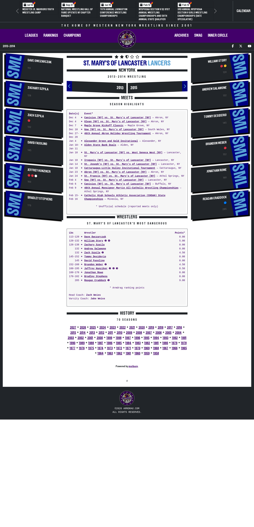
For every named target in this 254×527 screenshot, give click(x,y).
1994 (156, 391)
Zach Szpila (36, 115)
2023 (113, 381)
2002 (81, 391)
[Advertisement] (34, 250)
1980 (165, 397)
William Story (93, 294)
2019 (151, 381)
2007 (149, 386)
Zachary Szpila (38, 88)
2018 (160, 381)
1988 (91, 397)
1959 (147, 407)
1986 (109, 397)
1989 (82, 397)
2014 (83, 386)
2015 (133, 88)
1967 (165, 402)
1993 (165, 391)
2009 (129, 386)
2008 (139, 386)
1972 (119, 402)
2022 (122, 381)
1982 (147, 397)
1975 (91, 402)
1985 (119, 397)
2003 (71, 391)
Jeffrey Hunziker (39, 170)
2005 (168, 386)
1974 (100, 402)
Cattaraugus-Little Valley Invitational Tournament (119, 168)
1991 (183, 391)
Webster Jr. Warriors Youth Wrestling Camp (38, 11)
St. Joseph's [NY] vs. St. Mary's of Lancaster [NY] (120, 164)
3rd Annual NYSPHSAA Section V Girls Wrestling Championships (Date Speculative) (192, 14)
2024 (102, 381)
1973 (110, 402)
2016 (179, 381)
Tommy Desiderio (95, 310)
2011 (110, 386)
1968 (156, 402)
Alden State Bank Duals (100, 145)
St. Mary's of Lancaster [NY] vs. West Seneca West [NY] (123, 152)
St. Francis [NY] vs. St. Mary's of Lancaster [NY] (119, 176)
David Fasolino (37, 143)
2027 (73, 381)
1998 (118, 391)
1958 (156, 407)
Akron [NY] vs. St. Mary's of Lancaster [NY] (115, 172)
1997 (128, 391)
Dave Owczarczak (39, 61)
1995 (146, 391)
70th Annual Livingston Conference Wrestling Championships (113, 12)
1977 (72, 402)
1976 (82, 402)
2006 (158, 386)
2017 (170, 381)
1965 (184, 402)
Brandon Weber (93, 318)
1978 (184, 397)
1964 (101, 407)
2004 (178, 386)
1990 (72, 397)
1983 (138, 397)
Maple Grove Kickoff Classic (103, 125)
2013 (120, 88)
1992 (175, 391)
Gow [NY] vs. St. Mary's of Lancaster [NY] (114, 129)
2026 (83, 381)
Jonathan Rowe (93, 326)
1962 (119, 407)
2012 (101, 386)
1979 (174, 397)
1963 (110, 407)
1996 (137, 391)
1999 (109, 391)
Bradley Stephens (40, 199)
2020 (142, 381)
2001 (90, 391)
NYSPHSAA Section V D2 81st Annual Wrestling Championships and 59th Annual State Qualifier (154, 14)
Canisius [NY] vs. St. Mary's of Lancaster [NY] (117, 117)
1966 (174, 402)
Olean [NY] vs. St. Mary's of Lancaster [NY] (115, 121)
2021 (132, 381)
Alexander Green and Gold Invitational (111, 141)
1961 (128, 407)
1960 (137, 407)
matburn (133, 420)
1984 (128, 397)
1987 (100, 397)
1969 (147, 402)
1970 (137, 402)
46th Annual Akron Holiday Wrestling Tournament (117, 133)
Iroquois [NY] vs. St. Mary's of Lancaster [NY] (117, 160)
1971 (128, 402)
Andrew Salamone (95, 302)
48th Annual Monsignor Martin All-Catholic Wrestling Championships (131, 188)
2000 (100, 391)
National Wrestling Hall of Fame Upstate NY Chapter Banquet (77, 12)
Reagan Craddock (95, 334)
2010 (119, 386)
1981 (156, 397)
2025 (93, 381)
